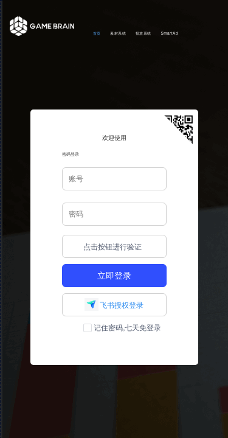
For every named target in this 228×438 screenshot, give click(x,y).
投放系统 (143, 33)
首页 (97, 33)
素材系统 (118, 33)
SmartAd (169, 33)
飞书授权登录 (114, 305)
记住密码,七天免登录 (122, 328)
